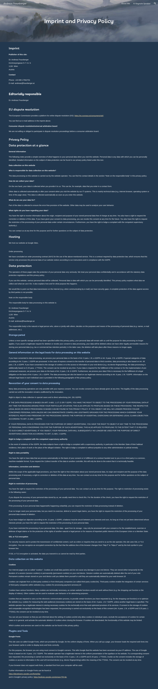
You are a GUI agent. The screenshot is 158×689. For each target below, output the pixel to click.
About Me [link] (125, 3)
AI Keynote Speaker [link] (142, 3)
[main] (79, 21)
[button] (155, 3)
